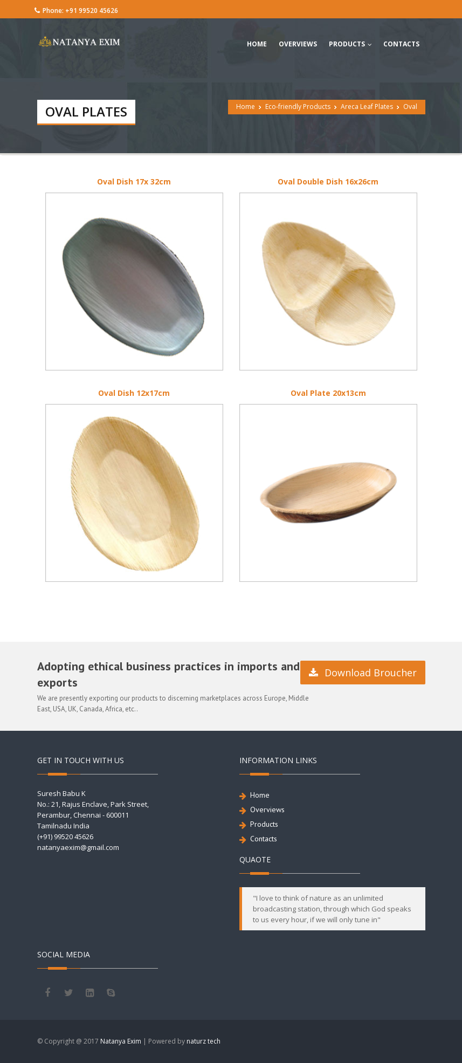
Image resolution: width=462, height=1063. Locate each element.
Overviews (267, 809)
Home (245, 106)
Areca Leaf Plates (367, 106)
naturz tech (203, 1041)
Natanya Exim (120, 1041)
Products (264, 824)
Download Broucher (363, 672)
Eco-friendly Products (297, 106)
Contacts (263, 838)
